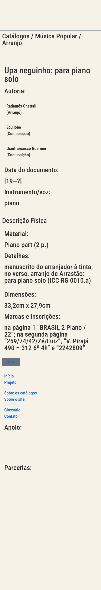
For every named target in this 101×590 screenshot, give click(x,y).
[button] (74, 15)
